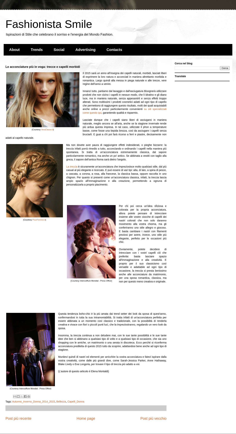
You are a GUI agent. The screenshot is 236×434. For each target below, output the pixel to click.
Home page (86, 418)
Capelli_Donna (76, 401)
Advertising (85, 50)
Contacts (114, 50)
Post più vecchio (153, 418)
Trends (37, 50)
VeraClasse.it (47, 129)
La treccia (71, 166)
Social (59, 50)
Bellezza (61, 401)
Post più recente (18, 418)
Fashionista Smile (48, 24)
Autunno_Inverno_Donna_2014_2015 (33, 401)
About (14, 50)
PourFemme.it (39, 220)
